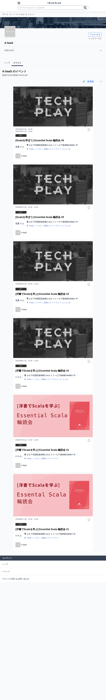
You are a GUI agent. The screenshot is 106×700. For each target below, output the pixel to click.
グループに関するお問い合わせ (15, 579)
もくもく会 (66, 149)
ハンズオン (38, 149)
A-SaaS (21, 14)
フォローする (95, 35)
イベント (6, 571)
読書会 (46, 149)
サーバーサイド (55, 149)
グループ (12, 14)
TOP (4, 14)
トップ (5, 564)
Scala (31, 149)
